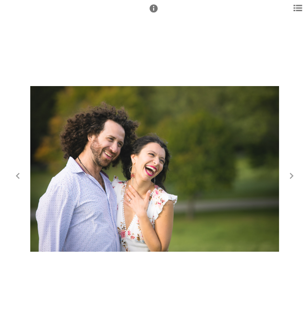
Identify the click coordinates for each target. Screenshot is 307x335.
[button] (154, 12)
